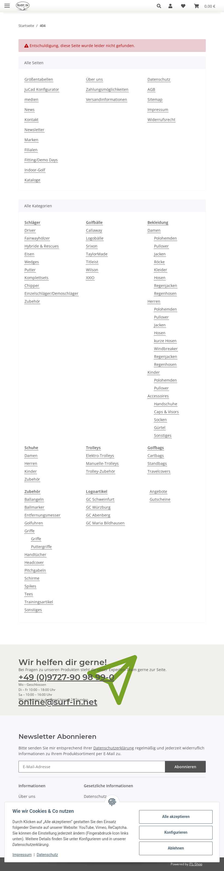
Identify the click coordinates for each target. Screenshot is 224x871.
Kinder (154, 372)
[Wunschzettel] (183, 6)
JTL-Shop (195, 864)
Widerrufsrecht (161, 119)
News (29, 109)
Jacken (160, 254)
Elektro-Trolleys (100, 455)
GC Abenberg (98, 515)
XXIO (90, 277)
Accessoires (158, 396)
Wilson (92, 269)
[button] (160, 6)
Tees (28, 594)
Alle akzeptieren (175, 816)
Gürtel (159, 427)
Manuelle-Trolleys (102, 463)
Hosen (159, 277)
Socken (160, 419)
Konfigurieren (174, 832)
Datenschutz (48, 855)
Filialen (31, 149)
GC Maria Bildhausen (105, 523)
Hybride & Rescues (41, 246)
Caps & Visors (166, 411)
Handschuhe (165, 403)
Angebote (158, 491)
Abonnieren (185, 766)
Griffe (29, 530)
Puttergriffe (41, 546)
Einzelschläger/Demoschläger (51, 293)
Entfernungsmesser (42, 515)
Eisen (29, 254)
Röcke (159, 261)
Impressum (22, 855)
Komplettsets (36, 277)
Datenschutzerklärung (113, 747)
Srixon (91, 246)
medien (31, 99)
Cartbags (156, 455)
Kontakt (31, 119)
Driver (30, 230)
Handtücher (35, 554)
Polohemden (165, 238)
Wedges (31, 261)
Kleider (160, 269)
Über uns (94, 79)
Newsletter (34, 129)
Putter (30, 269)
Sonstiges (162, 435)
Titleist (92, 261)
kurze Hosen (165, 340)
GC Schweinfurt (100, 499)
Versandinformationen (106, 99)
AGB (151, 89)
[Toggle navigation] (7, 3)
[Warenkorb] (205, 6)
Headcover (34, 562)
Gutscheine (160, 499)
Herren (154, 301)
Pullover (161, 246)
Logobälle (94, 238)
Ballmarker (34, 507)
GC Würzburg (98, 507)
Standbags (157, 463)
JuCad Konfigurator (41, 89)
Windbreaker (166, 348)
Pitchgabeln (35, 570)
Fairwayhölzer (37, 238)
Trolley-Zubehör (100, 471)
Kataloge (32, 180)
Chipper (31, 285)
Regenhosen (165, 293)
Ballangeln (34, 499)
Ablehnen (175, 848)
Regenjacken (165, 285)
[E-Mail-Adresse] (92, 767)
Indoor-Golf (34, 169)
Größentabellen (38, 79)
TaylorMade (97, 254)
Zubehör (32, 301)
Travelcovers (159, 471)
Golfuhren (33, 523)
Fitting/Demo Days (41, 159)
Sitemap (155, 99)
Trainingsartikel (38, 601)
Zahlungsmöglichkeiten (107, 89)
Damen (154, 230)
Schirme (31, 578)
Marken (31, 139)
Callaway (94, 230)
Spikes (30, 586)
